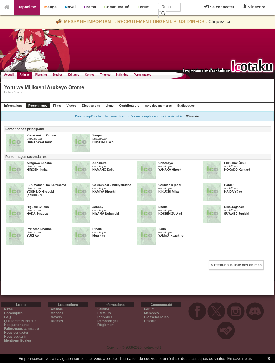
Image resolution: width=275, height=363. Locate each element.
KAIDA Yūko (233, 191)
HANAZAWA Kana (39, 142)
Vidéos (71, 105)
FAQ (7, 317)
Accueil (9, 74)
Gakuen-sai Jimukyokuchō (111, 185)
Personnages (142, 74)
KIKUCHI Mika (168, 191)
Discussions (91, 105)
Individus (122, 74)
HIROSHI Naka (37, 169)
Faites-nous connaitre (21, 329)
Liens (110, 105)
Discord (150, 321)
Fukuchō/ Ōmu (235, 163)
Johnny (97, 207)
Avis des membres (158, 105)
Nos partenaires (16, 325)
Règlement (106, 325)
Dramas (57, 321)
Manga (50, 7)
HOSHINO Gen (103, 142)
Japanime (27, 7)
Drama (90, 7)
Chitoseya (165, 163)
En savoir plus (240, 358)
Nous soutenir (15, 337)
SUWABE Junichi (236, 213)
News (8, 309)
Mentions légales (17, 340)
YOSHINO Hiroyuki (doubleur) (40, 193)
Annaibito (99, 163)
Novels (56, 317)
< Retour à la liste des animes (236, 265)
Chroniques (13, 313)
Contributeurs (129, 105)
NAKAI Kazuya (37, 213)
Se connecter (219, 7)
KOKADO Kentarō (237, 169)
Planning (41, 74)
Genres (89, 74)
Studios (57, 74)
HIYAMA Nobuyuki (105, 213)
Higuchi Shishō (38, 207)
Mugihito (98, 235)
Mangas (57, 313)
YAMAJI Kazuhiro (171, 235)
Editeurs (104, 313)
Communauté (116, 7)
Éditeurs (73, 74)
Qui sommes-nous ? (20, 321)
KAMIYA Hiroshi (104, 191)
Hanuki (229, 185)
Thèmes (105, 74)
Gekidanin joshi (169, 185)
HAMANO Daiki (103, 169)
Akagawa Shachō (39, 163)
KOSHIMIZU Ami (170, 213)
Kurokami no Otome (41, 135)
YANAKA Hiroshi (170, 169)
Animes (25, 74)
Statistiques (185, 105)
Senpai (97, 135)
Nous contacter (16, 333)
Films (57, 105)
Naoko (163, 207)
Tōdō (162, 228)
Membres (151, 313)
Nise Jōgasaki (234, 207)
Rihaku (97, 228)
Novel (70, 7)
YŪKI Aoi (33, 235)
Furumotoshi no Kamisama (46, 185)
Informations (13, 105)
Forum (144, 7)
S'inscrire (254, 6)
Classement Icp (156, 317)
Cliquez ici (219, 21)
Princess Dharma (39, 228)
